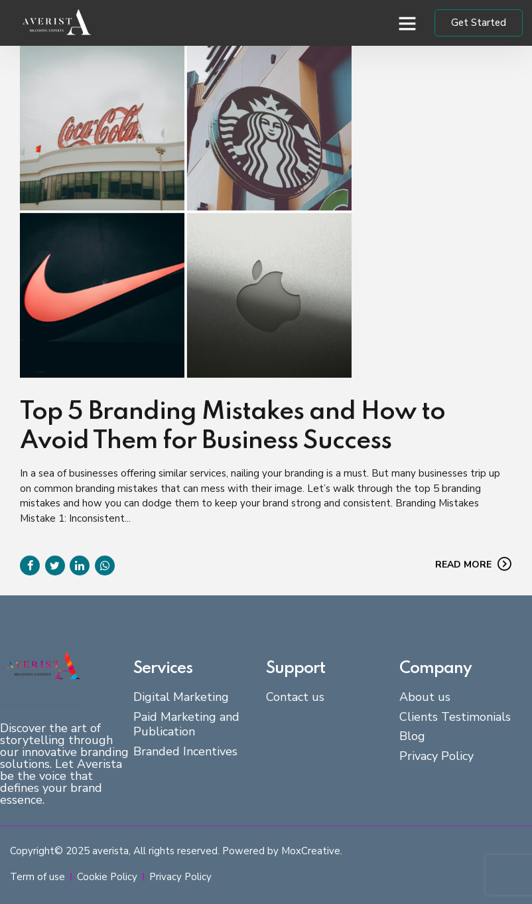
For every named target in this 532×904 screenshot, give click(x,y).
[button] (407, 23)
